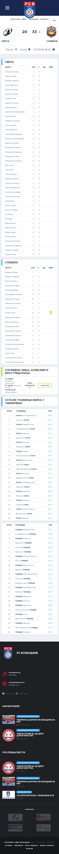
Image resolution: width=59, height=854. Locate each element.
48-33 (50, 605)
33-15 (50, 456)
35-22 (50, 429)
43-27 (50, 574)
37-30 (50, 601)
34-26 (50, 518)
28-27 (50, 478)
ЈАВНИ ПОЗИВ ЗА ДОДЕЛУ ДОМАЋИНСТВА (30, 734)
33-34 (50, 628)
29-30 (50, 592)
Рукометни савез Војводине (17, 842)
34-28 (50, 433)
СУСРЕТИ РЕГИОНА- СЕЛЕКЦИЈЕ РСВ (35, 795)
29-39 (50, 415)
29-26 (50, 619)
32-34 (50, 579)
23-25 (50, 583)
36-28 (50, 632)
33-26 (50, 465)
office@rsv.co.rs (14, 685)
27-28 (50, 460)
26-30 (50, 424)
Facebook (8, 694)
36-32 (50, 500)
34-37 (50, 482)
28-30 (50, 547)
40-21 (50, 530)
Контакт (29, 848)
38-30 (50, 505)
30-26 (50, 610)
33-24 (50, 438)
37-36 (50, 534)
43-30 (50, 469)
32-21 (50, 420)
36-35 (50, 509)
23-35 (50, 570)
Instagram (21, 694)
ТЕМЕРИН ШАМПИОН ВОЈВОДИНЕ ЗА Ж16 (36, 721)
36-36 (50, 491)
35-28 (50, 496)
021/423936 (12, 675)
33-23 (50, 447)
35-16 (50, 487)
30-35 (50, 556)
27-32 (50, 596)
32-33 (50, 587)
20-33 (50, 451)
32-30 (50, 543)
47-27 (50, 538)
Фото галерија (31, 845)
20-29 (50, 514)
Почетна (8, 845)
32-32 (50, 442)
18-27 (50, 552)
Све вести (18, 845)
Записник (45, 385)
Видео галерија (47, 845)
